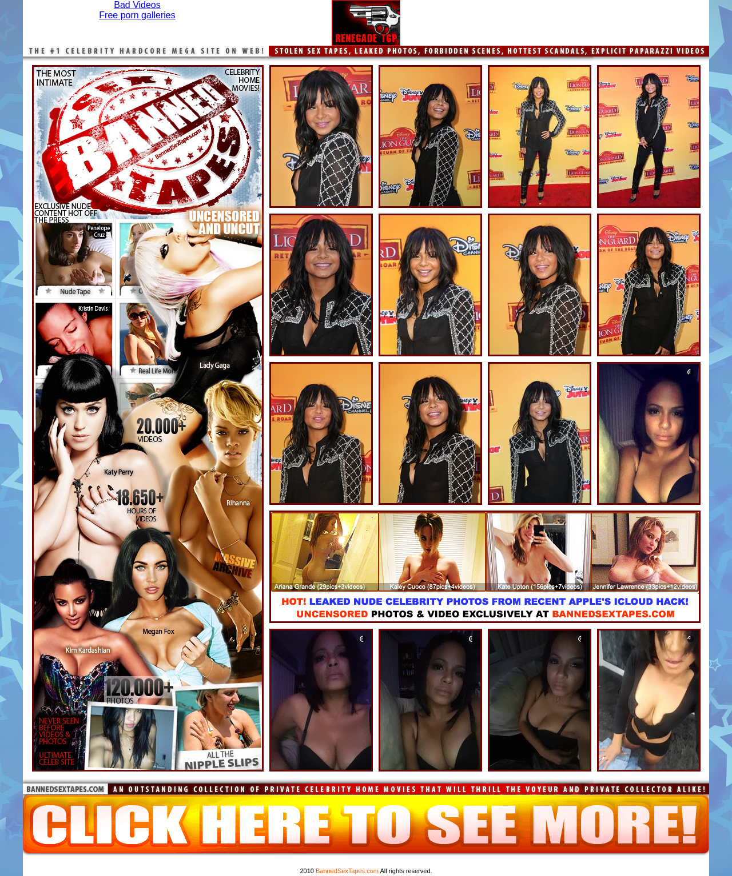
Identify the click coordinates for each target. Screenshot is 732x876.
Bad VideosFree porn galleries (137, 10)
